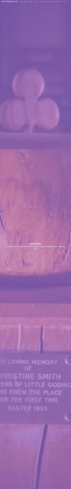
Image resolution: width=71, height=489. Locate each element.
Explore (25, 1)
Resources (59, 1)
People (36, 1)
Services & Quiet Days (50, 1)
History (31, 1)
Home (21, 1)
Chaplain (42, 1)
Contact (65, 1)
